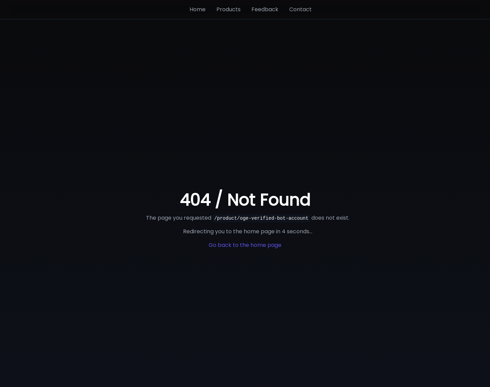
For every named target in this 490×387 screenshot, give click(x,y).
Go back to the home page (245, 245)
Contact (300, 9)
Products (228, 9)
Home (198, 9)
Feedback (264, 9)
